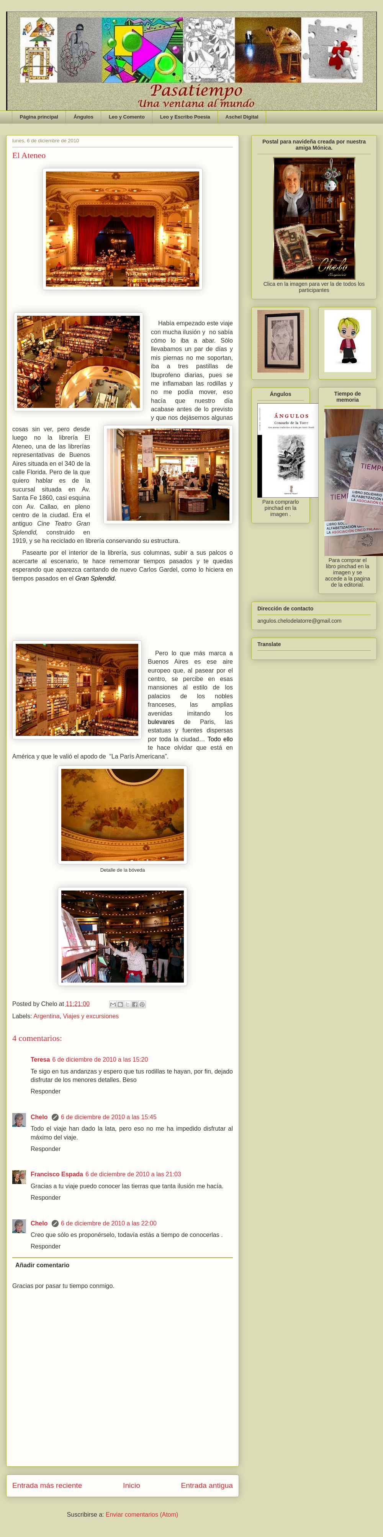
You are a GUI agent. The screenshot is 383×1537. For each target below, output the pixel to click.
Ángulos (83, 117)
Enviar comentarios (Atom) (142, 1514)
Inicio (131, 1485)
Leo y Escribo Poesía (185, 117)
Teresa (40, 1059)
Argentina (46, 1016)
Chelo (40, 1117)
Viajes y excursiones (91, 1016)
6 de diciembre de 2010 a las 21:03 (133, 1174)
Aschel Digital (242, 117)
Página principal (39, 117)
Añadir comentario (42, 1265)
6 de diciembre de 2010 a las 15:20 (100, 1059)
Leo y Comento (127, 117)
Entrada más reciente (47, 1485)
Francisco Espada (57, 1174)
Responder (46, 1091)
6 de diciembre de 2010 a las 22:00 (109, 1223)
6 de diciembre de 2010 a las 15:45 (109, 1117)
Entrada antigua (207, 1485)
